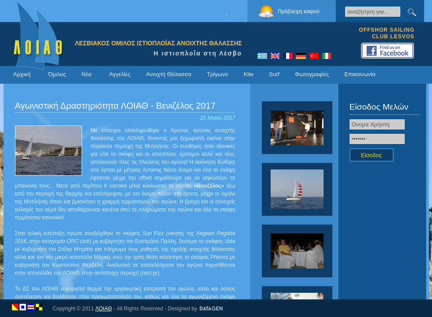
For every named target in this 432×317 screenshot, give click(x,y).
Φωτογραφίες (312, 74)
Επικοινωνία (360, 74)
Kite (248, 74)
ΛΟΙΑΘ (103, 309)
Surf (274, 74)
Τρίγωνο (217, 74)
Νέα (87, 74)
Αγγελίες (119, 74)
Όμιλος (57, 74)
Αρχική (22, 74)
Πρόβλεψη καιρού (299, 11)
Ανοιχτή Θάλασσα (168, 74)
